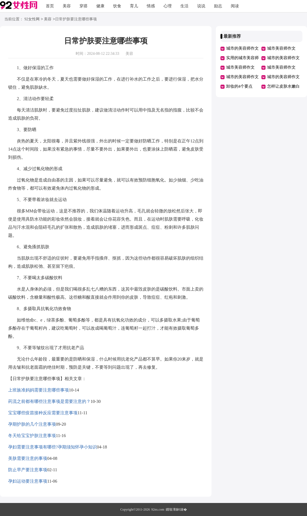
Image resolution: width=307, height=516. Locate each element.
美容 (67, 6)
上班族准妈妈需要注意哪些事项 (38, 390)
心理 (168, 6)
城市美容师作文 (281, 48)
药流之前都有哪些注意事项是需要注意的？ (49, 401)
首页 (50, 6)
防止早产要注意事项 (27, 469)
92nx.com (157, 509)
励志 (218, 6)
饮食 (117, 6)
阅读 (235, 6)
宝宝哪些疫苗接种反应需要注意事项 (43, 412)
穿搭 (83, 6)
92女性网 (32, 19)
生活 (184, 6)
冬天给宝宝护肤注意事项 (32, 435)
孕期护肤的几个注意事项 (32, 424)
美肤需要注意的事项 (27, 458)
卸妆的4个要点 (239, 86)
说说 (201, 6)
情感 (151, 6)
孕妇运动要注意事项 (27, 481)
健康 (100, 6)
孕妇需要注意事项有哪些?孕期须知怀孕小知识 (52, 447)
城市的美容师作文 (242, 48)
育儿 (134, 6)
